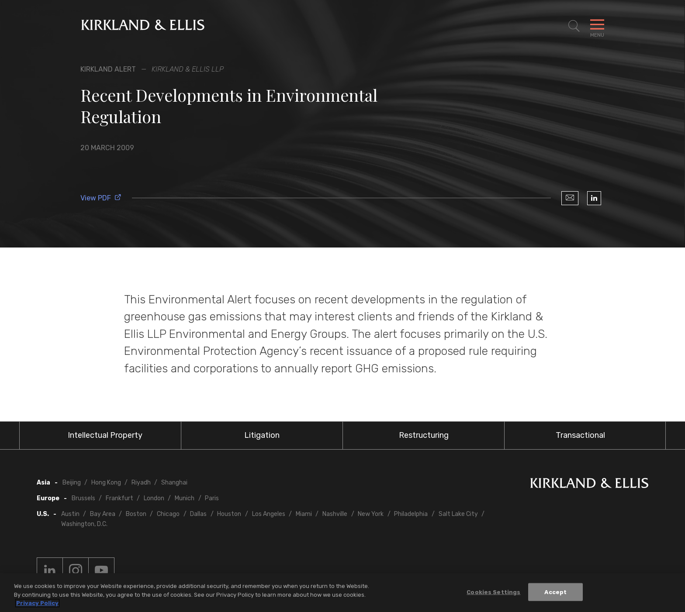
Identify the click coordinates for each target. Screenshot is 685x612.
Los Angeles (268, 514)
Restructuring (424, 435)
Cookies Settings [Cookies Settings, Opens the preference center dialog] (493, 591)
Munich (184, 498)
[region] (342, 592)
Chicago (168, 514)
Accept (555, 591)
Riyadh (141, 482)
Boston (136, 514)
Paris (212, 498)
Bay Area (102, 514)
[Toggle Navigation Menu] (597, 26)
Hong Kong (106, 482)
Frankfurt (119, 498)
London (154, 498)
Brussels (83, 498)
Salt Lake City (458, 514)
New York (371, 514)
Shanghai (174, 482)
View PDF (100, 198)
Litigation (262, 435)
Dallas (198, 514)
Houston (229, 514)
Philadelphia (411, 514)
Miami (304, 514)
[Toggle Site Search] (574, 26)
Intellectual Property (105, 435)
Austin (70, 514)
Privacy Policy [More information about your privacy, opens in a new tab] (37, 603)
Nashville (334, 514)
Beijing (71, 482)
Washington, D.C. (84, 524)
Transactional (580, 435)
